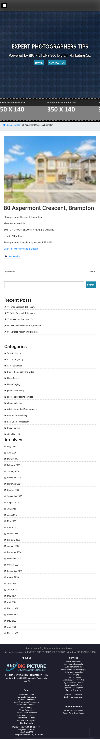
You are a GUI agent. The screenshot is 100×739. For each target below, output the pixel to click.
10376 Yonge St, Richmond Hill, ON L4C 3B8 (26, 735)
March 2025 (12, 534)
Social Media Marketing (74, 672)
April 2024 (11, 602)
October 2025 (13, 490)
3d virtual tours (14, 353)
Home (39, 62)
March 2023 (12, 633)
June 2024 (12, 590)
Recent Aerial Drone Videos (73, 713)
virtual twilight (13, 434)
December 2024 (14, 552)
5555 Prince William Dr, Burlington (22, 332)
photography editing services (20, 397)
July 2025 (11, 509)
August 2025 (13, 502)
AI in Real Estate (14, 366)
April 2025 (11, 527)
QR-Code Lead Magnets (74, 688)
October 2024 (13, 565)
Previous (11, 271)
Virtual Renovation (74, 677)
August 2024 (13, 577)
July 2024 (11, 583)
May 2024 (11, 596)
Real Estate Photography (18, 422)
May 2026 (11, 446)
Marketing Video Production (73, 680)
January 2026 (13, 471)
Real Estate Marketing (17, 416)
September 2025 (14, 496)
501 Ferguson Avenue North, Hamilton (24, 325)
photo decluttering (15, 391)
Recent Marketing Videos (73, 710)
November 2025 (14, 484)
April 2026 (11, 453)
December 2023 (14, 614)
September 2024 (14, 571)
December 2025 (14, 477)
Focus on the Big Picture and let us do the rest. (50, 648)
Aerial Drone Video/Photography (73, 669)
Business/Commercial (73, 667)
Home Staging (13, 384)
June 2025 (12, 515)
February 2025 (13, 540)
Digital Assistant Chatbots (73, 683)
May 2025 (11, 521)
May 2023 (11, 621)
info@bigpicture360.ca (26, 730)
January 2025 (13, 546)
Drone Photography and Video (20, 372)
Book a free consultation (73, 697)
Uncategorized (13, 125)
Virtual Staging (73, 675)
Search (90, 284)
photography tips (14, 403)
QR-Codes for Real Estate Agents (22, 409)
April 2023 (11, 627)
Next (91, 271)
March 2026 (12, 459)
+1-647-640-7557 (26, 732)
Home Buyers (13, 378)
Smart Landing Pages (73, 685)
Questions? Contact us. (73, 694)
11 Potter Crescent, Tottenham (21, 307)
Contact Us (57, 62)
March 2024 (12, 608)
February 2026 (13, 465)
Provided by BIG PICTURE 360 (79, 652)
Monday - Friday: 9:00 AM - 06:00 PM (26, 727)
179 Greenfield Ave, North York (21, 319)
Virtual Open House (73, 662)
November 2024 (14, 558)
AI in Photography (15, 359)
